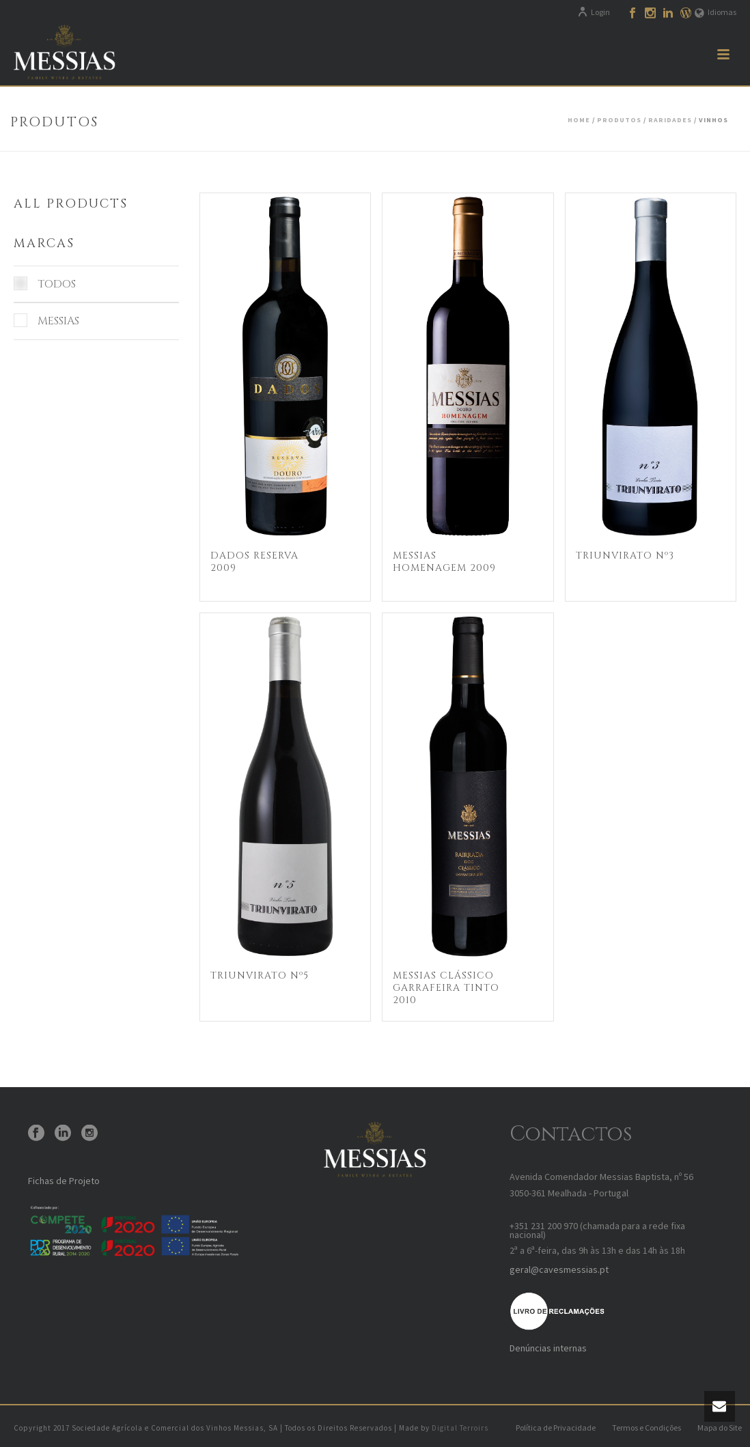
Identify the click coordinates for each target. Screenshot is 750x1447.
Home (579, 119)
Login (593, 12)
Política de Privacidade (556, 1427)
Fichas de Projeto (64, 1181)
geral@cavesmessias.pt (559, 1269)
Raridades (670, 119)
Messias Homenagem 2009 (444, 561)
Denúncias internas (548, 1348)
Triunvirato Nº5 (259, 975)
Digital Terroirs (460, 1428)
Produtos (619, 119)
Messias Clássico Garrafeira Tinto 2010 (446, 988)
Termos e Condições (646, 1427)
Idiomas (715, 12)
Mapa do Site (719, 1427)
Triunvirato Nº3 (625, 555)
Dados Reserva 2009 (254, 561)
